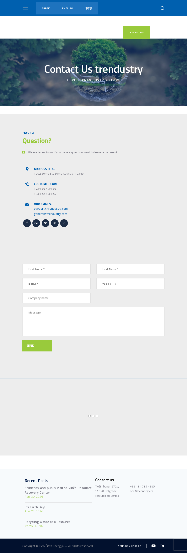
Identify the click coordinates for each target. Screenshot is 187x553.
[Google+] (36, 223)
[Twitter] (45, 223)
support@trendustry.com (51, 208)
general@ (40, 214)
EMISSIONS (137, 32)
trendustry (54, 214)
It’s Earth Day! (35, 507)
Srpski (46, 8)
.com (64, 214)
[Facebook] (27, 223)
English (67, 8)
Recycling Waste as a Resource (48, 522)
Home (71, 80)
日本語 (88, 8)
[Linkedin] (64, 223)
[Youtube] (153, 545)
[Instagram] (55, 223)
